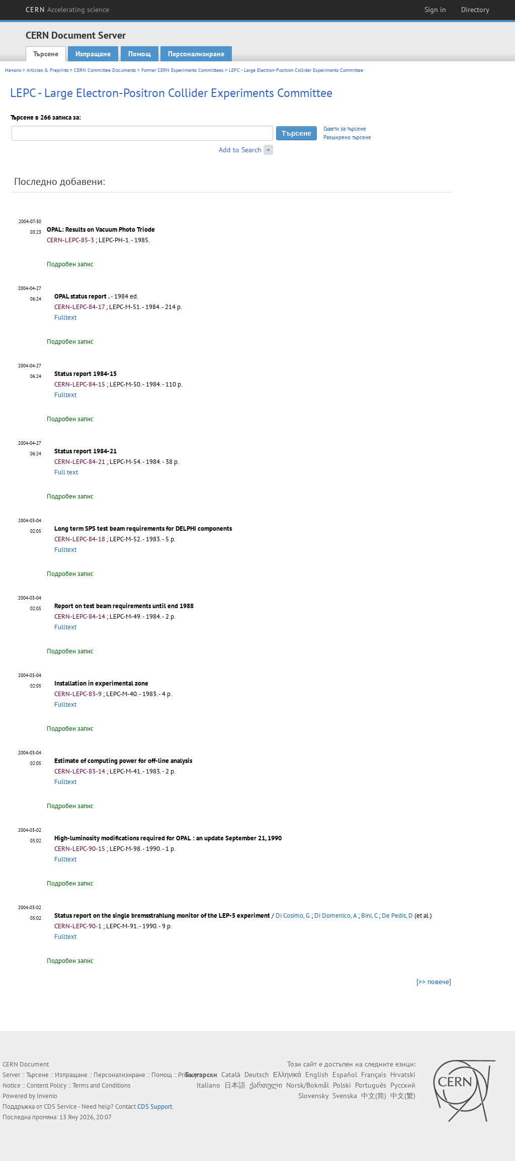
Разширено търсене (347, 137)
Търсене (45, 53)
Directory (475, 9)
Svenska (344, 1095)
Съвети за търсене (344, 128)
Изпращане (93, 53)
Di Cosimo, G (293, 915)
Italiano (208, 1085)
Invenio (47, 1096)
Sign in (435, 9)
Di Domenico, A (335, 915)
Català (230, 1074)
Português (370, 1085)
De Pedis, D (397, 915)
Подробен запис (70, 264)
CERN (67, 9)
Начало (13, 70)
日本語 (234, 1085)
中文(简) (373, 1095)
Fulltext (65, 317)
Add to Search (240, 149)
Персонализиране (196, 53)
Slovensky (313, 1095)
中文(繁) (402, 1095)
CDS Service (60, 1106)
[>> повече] (433, 981)
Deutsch (256, 1074)
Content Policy (46, 1085)
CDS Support (154, 1106)
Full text (66, 472)
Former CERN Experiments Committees (182, 70)
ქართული (265, 1085)
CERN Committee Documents (105, 70)
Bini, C (369, 915)
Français (373, 1074)
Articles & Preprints (47, 70)
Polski (342, 1085)
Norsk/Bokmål (307, 1085)
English (316, 1074)
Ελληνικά (287, 1074)
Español (344, 1074)
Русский (402, 1085)
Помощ (139, 53)
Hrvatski (402, 1074)
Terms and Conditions (101, 1085)
